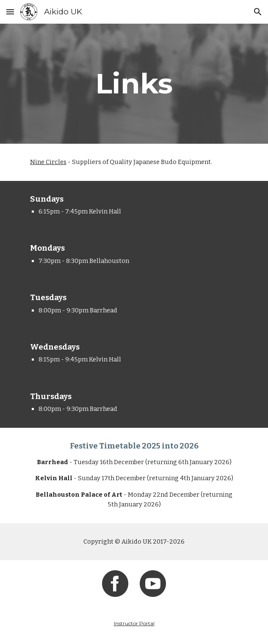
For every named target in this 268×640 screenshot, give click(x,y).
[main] (134, 83)
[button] (10, 11)
